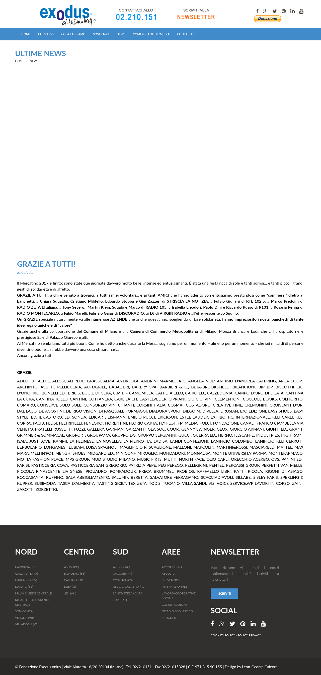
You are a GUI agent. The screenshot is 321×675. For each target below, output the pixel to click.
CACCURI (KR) (122, 573)
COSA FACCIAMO (73, 34)
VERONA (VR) (24, 618)
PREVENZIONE (172, 580)
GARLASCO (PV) (26, 580)
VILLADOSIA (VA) (26, 624)
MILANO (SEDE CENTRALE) (34, 593)
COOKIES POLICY (223, 635)
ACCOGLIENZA (172, 567)
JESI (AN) (70, 593)
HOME (26, 34)
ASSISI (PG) (71, 567)
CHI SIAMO (46, 34)
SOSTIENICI (101, 34)
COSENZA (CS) (123, 580)
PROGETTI (169, 618)
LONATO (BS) (24, 586)
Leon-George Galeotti (260, 666)
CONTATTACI (186, 34)
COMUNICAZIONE (174, 604)
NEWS (121, 34)
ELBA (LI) (70, 586)
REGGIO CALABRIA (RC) (129, 586)
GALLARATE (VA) (26, 573)
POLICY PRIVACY (249, 635)
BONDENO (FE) (74, 573)
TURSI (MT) (120, 600)
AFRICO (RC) (121, 567)
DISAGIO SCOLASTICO (177, 611)
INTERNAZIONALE (174, 586)
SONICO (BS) (24, 611)
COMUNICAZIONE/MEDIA (151, 34)
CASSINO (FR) (73, 580)
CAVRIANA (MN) (26, 567)
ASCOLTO (168, 573)
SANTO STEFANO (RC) (128, 593)
